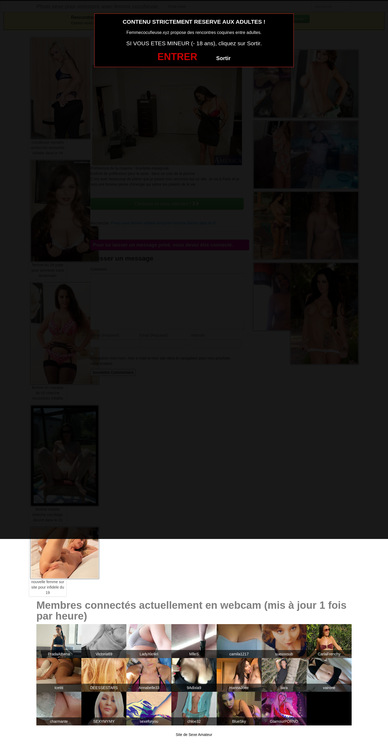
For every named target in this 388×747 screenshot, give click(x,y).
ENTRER (177, 56)
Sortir (223, 58)
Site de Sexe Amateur (194, 734)
